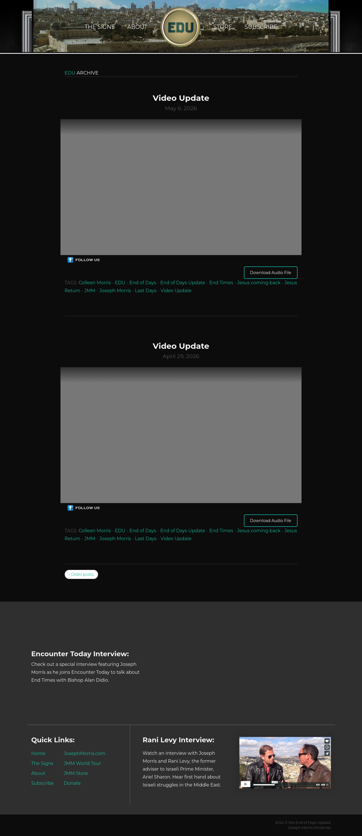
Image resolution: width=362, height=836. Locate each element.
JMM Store (76, 773)
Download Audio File (270, 272)
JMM (90, 290)
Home (38, 753)
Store (222, 26)
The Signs (99, 26)
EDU (120, 282)
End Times (221, 282)
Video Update (176, 290)
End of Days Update (182, 282)
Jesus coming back (258, 282)
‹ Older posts (81, 574)
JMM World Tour (82, 763)
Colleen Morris (95, 282)
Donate (72, 783)
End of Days (142, 282)
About (137, 26)
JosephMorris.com (84, 753)
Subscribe (260, 26)
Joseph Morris (115, 290)
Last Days (146, 290)
